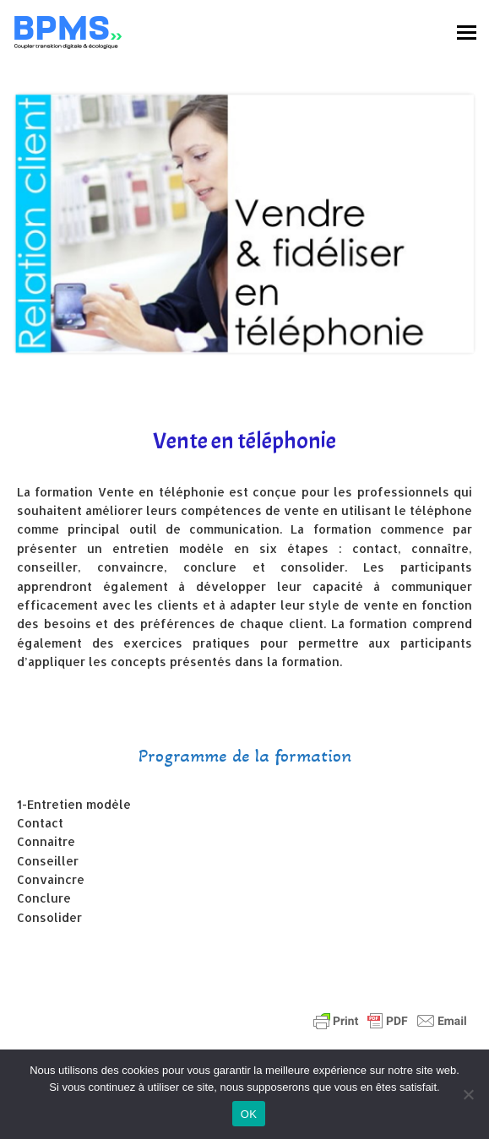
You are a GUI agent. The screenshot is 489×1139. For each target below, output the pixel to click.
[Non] (467, 1094)
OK (249, 1114)
